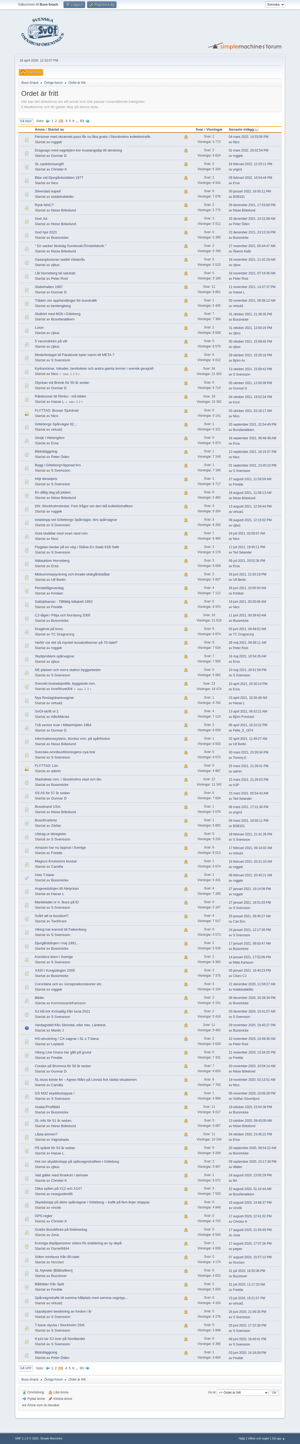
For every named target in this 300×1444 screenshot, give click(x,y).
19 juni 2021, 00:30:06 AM (247, 602)
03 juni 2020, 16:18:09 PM (247, 1353)
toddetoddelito (62, 197)
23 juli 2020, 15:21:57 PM (247, 1298)
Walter (237, 1167)
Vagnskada (60, 1140)
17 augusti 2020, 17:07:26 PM (250, 1243)
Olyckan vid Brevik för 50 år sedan (62, 383)
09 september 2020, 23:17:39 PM (252, 1161)
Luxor (39, 327)
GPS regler (43, 1216)
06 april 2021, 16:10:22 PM (248, 725)
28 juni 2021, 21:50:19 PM (247, 574)
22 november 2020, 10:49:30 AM (252, 1039)
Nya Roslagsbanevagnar (54, 698)
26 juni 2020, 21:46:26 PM (247, 1312)
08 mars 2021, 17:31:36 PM (248, 807)
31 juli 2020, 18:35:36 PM (247, 1271)
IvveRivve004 (62, 689)
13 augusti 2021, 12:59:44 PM (250, 506)
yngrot (237, 169)
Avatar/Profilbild (47, 1107)
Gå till (211, 1392)
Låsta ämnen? (46, 1134)
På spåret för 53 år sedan (55, 1148)
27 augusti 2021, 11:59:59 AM (250, 479)
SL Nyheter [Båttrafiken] (54, 1270)
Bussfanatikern (63, 319)
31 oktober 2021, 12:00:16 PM (250, 328)
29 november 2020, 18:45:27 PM (252, 1025)
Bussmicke (59, 238)
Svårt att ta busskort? (52, 916)
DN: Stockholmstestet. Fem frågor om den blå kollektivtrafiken (84, 506)
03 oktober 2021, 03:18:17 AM (250, 411)
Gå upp (25, 1368)
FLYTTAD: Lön (46, 766)
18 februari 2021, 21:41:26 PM (250, 834)
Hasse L (239, 292)
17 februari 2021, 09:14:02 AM (250, 848)
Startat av (56, 129)
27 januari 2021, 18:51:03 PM (250, 902)
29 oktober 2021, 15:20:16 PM (250, 355)
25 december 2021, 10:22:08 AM (252, 219)
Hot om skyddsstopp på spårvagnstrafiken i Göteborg (77, 1161)
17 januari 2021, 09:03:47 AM (250, 943)
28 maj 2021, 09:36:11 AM (247, 643)
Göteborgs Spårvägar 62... (56, 424)
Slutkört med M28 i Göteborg (57, 314)
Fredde (238, 484)
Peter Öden (241, 224)
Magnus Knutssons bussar (56, 861)
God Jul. (41, 219)
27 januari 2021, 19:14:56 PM (250, 889)
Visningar (214, 129)
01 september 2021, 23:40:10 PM (252, 465)
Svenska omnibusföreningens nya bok (65, 752)
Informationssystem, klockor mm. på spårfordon (72, 739)
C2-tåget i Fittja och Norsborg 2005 (62, 615)
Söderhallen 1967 (49, 287)
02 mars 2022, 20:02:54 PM (248, 150)
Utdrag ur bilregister (50, 834)
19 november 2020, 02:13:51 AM (252, 1080)
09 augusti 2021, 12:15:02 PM (250, 520)
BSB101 (239, 197)
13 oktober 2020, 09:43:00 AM (250, 1121)
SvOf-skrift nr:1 (47, 711)
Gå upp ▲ (278, 1438)
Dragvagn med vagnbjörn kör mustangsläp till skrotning (78, 150)
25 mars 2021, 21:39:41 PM (248, 766)
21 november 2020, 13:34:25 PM (252, 1052)
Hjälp (242, 1438)
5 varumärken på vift (51, 341)
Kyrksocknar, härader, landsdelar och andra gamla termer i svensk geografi (94, 368)
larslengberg (61, 306)
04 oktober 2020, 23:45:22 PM (250, 1134)
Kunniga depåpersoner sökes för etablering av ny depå (78, 1243)
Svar (199, 129)
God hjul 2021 (46, 232)
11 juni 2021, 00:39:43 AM (247, 615)
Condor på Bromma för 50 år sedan (63, 1066)
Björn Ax (239, 360)
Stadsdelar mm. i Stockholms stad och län (68, 779)
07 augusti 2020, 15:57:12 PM (250, 1257)
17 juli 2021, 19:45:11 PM (247, 547)
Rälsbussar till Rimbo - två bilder (60, 396)
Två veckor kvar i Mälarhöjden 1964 (63, 725)
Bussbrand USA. (48, 807)
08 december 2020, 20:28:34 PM (252, 998)
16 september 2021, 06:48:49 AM (252, 438)
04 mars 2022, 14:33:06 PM (248, 137)
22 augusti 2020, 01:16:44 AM (250, 1189)
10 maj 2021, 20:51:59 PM (248, 670)
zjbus (55, 265)
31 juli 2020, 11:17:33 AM (247, 1284)
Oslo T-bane (44, 875)
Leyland (57, 1044)
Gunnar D (59, 156)
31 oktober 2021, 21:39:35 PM (250, 314)
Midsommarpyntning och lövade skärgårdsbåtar (72, 574)
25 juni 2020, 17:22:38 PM (247, 1325)
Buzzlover (59, 1276)
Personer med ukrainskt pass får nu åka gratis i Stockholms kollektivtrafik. (93, 137)
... (78, 121)
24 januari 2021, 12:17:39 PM (250, 930)
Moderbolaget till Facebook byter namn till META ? (74, 355)
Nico (236, 142)
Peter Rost (59, 278)
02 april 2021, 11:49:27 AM (248, 739)
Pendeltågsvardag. (50, 588)
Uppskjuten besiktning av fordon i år (63, 1311)
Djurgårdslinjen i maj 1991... (57, 943)
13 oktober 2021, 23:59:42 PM (250, 369)
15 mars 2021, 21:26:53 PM (248, 780)
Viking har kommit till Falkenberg (60, 929)
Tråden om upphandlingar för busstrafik (66, 300)
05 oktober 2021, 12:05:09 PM (250, 383)
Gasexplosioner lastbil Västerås (60, 259)
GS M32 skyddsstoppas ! (54, 1093)
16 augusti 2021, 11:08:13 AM (250, 493)
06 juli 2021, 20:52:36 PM (247, 561)
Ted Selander (242, 552)
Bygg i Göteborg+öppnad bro (58, 465)
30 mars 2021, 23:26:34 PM (248, 752)
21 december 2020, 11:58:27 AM (252, 984)
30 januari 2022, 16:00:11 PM (250, 191)
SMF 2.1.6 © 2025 (27, 1438)
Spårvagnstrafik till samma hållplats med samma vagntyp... (81, 1298)
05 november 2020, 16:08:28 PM (252, 1093)
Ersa (236, 183)
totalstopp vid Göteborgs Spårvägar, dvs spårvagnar (76, 520)
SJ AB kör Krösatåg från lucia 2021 (62, 1011)
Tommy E (239, 758)
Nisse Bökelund (63, 210)
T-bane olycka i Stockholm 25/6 (59, 1325)
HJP (236, 785)
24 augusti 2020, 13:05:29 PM (250, 1175)
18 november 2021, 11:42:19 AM (252, 259)
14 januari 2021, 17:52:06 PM (250, 957)
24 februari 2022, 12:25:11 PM (250, 164)
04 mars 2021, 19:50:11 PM (248, 821)
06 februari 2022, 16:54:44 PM (250, 178)
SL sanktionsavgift (49, 164)
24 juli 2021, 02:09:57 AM (247, 533)
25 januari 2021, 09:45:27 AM (250, 916)
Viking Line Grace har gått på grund (63, 1052)
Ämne (40, 129)
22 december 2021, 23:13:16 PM (252, 232)
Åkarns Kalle (242, 251)
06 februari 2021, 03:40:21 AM (250, 875)
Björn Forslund (243, 717)
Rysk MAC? (44, 205)
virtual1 (238, 306)
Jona (55, 1235)
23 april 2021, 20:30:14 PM (248, 684)
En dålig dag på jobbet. (53, 492)
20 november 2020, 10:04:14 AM (252, 1066)
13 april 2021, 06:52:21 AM (248, 711)
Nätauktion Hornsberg (52, 561)
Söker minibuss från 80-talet (57, 1257)
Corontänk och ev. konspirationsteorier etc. (68, 984)
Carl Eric (239, 921)
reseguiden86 (62, 1194)
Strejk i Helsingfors (50, 438)
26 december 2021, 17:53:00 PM (252, 205)
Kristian (57, 593)
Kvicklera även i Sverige (54, 957)
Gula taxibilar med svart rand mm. (61, 533)
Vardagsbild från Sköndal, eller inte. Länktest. (70, 1025)
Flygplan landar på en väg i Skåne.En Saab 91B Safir (77, 547)
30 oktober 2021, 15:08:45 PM (250, 341)
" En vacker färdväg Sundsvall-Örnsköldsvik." (70, 246)
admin (56, 771)
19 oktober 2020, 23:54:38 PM (250, 1107)
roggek (56, 142)
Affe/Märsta (60, 717)
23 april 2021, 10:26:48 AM (248, 698)
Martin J (57, 1030)
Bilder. (40, 998)
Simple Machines (51, 1438)
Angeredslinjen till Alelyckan (57, 888)
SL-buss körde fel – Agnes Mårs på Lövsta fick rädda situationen (86, 1080)
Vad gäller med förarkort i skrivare (61, 1175)
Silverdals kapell (48, 191)
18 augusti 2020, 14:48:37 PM (250, 1202)
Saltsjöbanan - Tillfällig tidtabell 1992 (64, 602)
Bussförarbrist (46, 820)
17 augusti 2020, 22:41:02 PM (250, 1216)
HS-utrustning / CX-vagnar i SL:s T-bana (67, 1039)
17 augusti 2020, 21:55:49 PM (250, 1230)
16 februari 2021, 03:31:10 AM (250, 861)
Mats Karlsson (243, 962)
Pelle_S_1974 (243, 730)
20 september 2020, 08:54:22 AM (252, 1148)
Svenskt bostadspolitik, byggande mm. (65, 683)
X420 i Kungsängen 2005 (55, 970)
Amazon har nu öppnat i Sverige (60, 848)
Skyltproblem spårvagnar (54, 656)
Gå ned (26, 121)
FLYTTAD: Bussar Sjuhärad (56, 410)
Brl (235, 1181)
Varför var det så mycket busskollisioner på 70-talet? (76, 642)
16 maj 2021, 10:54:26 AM (247, 656)
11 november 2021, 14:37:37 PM (252, 287)
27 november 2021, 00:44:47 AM (252, 246)
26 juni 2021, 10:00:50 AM (247, 588)
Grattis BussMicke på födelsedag (61, 1229)
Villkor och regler (258, 1438)
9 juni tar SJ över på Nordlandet (60, 1339)
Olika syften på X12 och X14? (58, 1189)
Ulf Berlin (58, 580)
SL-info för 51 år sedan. (53, 1121)
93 (82, 121)
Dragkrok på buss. (49, 629)
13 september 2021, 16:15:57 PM (252, 452)
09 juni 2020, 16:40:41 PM (247, 1339)
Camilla (57, 867)
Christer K (59, 169)
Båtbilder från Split (49, 1284)
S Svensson (60, 360)
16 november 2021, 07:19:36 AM (252, 273)
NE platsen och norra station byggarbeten (68, 670)
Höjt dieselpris (46, 479)
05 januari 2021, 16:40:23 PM (250, 970)
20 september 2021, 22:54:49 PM (252, 424)
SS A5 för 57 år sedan (52, 793)
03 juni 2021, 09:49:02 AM (247, 629)
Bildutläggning (46, 451)
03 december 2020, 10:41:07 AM (252, 1011)
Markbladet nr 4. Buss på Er (57, 902)
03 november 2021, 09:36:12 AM (252, 300)
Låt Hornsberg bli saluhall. (55, 273)
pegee (237, 1249)
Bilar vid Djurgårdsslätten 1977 (59, 178)
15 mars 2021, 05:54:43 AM (248, 793)
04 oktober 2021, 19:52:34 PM (250, 397)
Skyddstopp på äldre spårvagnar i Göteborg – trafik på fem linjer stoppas (92, 1202)
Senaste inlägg (244, 129)
